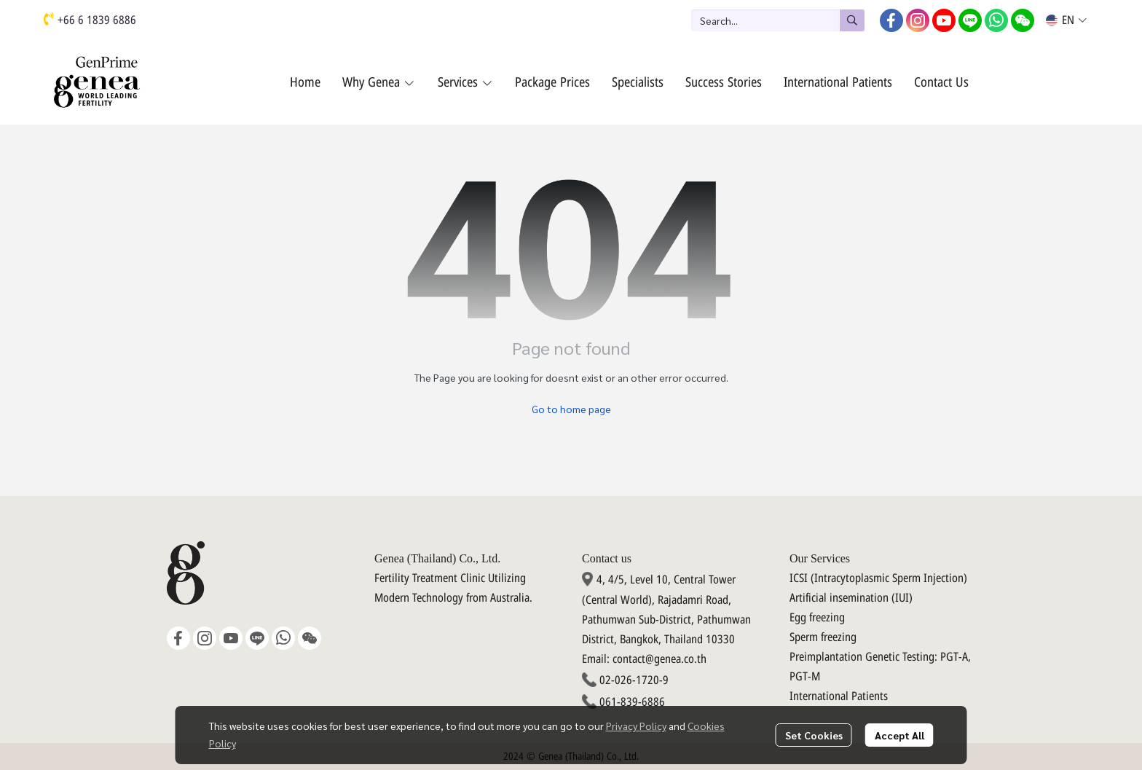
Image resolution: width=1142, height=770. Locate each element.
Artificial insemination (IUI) (851, 598)
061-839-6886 (632, 702)
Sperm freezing (822, 637)
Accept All (899, 735)
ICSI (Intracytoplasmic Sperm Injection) (878, 578)
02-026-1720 (629, 680)
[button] (778, 20)
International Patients (838, 696)
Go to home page (571, 408)
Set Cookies (814, 735)
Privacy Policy (636, 725)
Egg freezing (817, 617)
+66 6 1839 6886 (97, 20)
